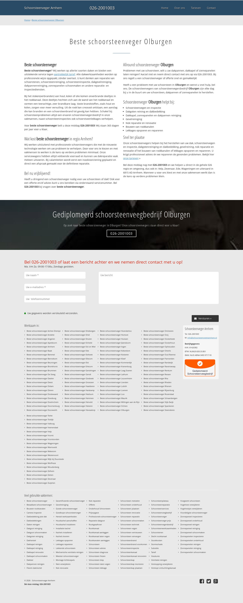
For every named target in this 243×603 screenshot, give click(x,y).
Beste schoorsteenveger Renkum (158, 370)
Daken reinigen (33, 524)
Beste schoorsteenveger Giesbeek (79, 378)
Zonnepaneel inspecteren (191, 516)
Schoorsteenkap (127, 560)
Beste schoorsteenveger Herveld (78, 402)
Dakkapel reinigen (34, 544)
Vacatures (155, 556)
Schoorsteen (94, 544)
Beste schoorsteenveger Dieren (40, 390)
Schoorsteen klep (96, 560)
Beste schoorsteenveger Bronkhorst (42, 366)
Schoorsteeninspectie (129, 548)
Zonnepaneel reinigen (189, 524)
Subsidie (155, 548)
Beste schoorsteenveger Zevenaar (41, 479)
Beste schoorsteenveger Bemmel (41, 354)
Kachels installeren (64, 532)
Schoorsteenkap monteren (132, 564)
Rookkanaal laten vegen (99, 536)
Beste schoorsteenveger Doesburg (41, 398)
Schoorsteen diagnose (98, 552)
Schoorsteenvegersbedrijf (162, 524)
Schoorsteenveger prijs (161, 520)
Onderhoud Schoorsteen (99, 508)
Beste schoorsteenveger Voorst (40, 435)
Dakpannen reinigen (35, 564)
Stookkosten (156, 540)
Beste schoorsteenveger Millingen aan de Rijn (120, 402)
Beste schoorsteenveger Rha (156, 378)
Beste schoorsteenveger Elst (77, 362)
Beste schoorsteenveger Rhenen (157, 386)
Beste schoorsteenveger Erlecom (79, 366)
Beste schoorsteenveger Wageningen (43, 443)
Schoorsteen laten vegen (99, 564)
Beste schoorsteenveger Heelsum (79, 394)
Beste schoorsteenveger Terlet (39, 415)
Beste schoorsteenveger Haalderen (80, 386)
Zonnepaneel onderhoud (191, 520)
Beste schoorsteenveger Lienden (114, 382)
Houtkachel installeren (65, 524)
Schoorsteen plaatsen (129, 508)
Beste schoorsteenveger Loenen (114, 390)
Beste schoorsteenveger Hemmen (79, 398)
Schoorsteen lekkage (98, 568)
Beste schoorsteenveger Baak (39, 350)
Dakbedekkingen (34, 520)
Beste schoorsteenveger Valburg (41, 423)
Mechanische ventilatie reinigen (69, 552)
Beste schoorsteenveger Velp (39, 431)
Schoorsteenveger (159, 516)
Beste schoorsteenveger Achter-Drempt (44, 331)
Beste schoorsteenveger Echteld (78, 342)
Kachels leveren (62, 536)
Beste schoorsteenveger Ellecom (78, 358)
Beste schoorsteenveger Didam (40, 386)
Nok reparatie (95, 501)
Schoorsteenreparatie (160, 504)
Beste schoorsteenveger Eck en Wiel (80, 346)
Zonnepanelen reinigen (190, 544)
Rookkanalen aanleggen (99, 540)
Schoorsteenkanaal (128, 552)
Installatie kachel (63, 528)
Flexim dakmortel (34, 568)
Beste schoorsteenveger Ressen (157, 374)
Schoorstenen (157, 532)
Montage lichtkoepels (65, 560)
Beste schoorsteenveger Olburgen (48, 20)
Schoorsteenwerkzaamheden (163, 528)
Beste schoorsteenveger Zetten (40, 475)
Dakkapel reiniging (35, 548)
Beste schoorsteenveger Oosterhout (159, 342)
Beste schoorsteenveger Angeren (41, 339)
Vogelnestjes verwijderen (191, 508)
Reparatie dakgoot (97, 520)
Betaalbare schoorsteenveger (39, 504)
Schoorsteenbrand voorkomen (133, 544)
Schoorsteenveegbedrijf (161, 512)
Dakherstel (31, 540)
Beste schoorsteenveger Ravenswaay (160, 366)
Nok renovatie (62, 568)
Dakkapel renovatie (35, 552)
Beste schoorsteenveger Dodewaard (42, 394)
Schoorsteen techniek (129, 524)
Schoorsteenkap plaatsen (131, 568)
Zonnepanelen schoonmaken (193, 552)
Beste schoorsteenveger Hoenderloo (116, 331)
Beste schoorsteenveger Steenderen (159, 410)
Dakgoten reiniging (35, 536)
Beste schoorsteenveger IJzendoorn (115, 342)
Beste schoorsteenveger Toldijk (40, 419)
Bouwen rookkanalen (36, 508)
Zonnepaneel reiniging (190, 528)
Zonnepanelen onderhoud (192, 540)
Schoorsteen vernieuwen (131, 532)
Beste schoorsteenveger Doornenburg (43, 406)
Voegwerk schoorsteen (190, 501)
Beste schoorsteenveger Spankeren (159, 406)
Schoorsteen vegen (128, 528)
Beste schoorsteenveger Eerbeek (79, 354)
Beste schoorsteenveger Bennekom (42, 358)
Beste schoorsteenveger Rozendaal (159, 394)
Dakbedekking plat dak (37, 516)
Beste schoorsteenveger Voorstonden (43, 439)
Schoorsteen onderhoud (131, 504)
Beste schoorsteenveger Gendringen (80, 370)
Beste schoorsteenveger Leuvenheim (116, 378)
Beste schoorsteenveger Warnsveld (42, 447)
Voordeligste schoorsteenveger (193, 512)
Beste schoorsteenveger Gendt (78, 374)
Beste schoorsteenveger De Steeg (41, 374)
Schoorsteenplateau (160, 501)
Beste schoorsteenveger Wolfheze (41, 463)
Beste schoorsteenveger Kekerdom (115, 350)
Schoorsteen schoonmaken (132, 520)
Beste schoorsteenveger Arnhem (41, 346)
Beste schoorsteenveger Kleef (113, 358)
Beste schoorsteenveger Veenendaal (42, 427)
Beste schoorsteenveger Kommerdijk (116, 362)
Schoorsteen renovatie (130, 512)
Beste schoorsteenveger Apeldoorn (42, 342)
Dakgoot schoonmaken (37, 532)
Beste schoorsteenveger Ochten (114, 406)
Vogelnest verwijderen (190, 504)
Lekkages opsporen (64, 540)
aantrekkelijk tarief (64, 74)
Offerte (92, 504)
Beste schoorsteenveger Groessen (79, 382)
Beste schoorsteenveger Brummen (41, 370)
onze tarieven (131, 158)
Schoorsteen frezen (97, 556)
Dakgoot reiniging (34, 528)
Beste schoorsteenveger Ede (77, 350)
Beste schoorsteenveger (37, 501)
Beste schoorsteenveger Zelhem (40, 471)
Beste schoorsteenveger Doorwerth (42, 410)
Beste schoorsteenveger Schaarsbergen (160, 398)
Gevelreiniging (62, 504)
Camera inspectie (34, 512)
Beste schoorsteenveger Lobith (113, 386)
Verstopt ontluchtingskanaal (163, 568)
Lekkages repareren (64, 544)
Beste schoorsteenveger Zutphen (41, 483)
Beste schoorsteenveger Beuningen (42, 362)
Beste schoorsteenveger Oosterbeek (159, 339)
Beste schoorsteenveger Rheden (157, 382)
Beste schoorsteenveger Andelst (40, 335)
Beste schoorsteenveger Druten (78, 339)
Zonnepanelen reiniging (190, 548)
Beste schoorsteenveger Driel (77, 335)
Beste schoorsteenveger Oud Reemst (160, 354)
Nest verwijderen (63, 564)
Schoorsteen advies (97, 548)
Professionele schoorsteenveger (102, 516)
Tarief (153, 552)
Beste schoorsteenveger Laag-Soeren (116, 370)
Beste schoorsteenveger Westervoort (42, 455)
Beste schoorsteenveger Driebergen (80, 331)
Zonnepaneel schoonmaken (192, 532)
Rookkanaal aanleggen (99, 532)
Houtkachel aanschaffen (66, 520)
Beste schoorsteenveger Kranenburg (115, 366)
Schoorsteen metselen (130, 501)
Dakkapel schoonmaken (37, 556)
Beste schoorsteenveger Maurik (113, 398)
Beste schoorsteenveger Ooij (156, 335)
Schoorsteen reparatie (130, 516)
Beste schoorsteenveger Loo (112, 394)
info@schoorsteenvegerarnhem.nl (202, 337)
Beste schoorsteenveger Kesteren (114, 354)
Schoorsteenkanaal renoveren (133, 556)
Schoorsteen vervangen (130, 536)
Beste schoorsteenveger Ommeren (158, 331)
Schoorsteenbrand (128, 540)
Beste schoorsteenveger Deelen (40, 378)
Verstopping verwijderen (162, 564)
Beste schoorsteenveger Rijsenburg (159, 390)
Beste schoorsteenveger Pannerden (159, 358)
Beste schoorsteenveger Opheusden (159, 346)
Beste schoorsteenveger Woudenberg (43, 467)
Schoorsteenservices (160, 508)
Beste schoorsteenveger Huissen (114, 339)
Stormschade (157, 544)
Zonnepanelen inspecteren (192, 536)
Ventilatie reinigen (159, 560)
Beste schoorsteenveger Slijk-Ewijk (158, 402)
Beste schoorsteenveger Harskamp (79, 390)
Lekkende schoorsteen (65, 548)
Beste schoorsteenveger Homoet (114, 335)
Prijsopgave (94, 512)
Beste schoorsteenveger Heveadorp (80, 410)
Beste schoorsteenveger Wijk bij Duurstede (45, 459)
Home (27, 20)
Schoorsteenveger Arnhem (43, 8)
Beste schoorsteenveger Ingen (113, 346)
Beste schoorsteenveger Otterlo (157, 350)
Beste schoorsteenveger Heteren (79, 406)
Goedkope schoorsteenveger (68, 512)
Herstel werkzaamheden (66, 516)
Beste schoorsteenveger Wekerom (41, 451)
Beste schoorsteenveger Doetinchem (42, 402)
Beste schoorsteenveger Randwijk (158, 362)
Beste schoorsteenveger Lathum (114, 374)
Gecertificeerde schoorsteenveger (70, 501)
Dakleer (30, 560)
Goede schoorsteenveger (66, 508)
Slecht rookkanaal (159, 536)
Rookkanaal (94, 528)
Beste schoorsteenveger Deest (40, 382)
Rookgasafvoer (95, 524)
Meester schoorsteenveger (67, 556)
